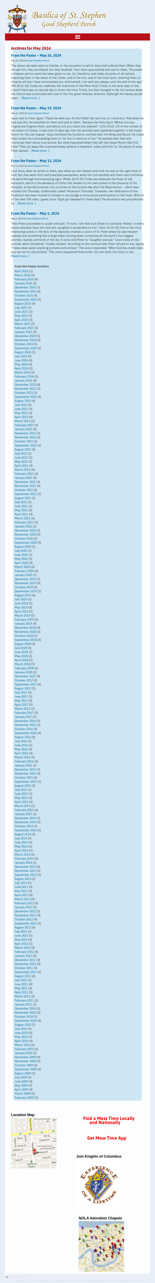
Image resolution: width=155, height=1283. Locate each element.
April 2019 (21, 611)
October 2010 (24, 1016)
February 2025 (24, 328)
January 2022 (23, 477)
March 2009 (22, 1093)
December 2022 (25, 433)
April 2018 (21, 660)
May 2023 (21, 413)
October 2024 (24, 344)
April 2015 (21, 802)
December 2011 (25, 960)
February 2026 (24, 279)
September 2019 (26, 591)
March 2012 (22, 947)
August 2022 (23, 449)
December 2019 (25, 579)
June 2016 (21, 745)
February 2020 (24, 571)
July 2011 (21, 980)
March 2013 (22, 899)
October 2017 (24, 680)
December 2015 (25, 769)
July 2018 (21, 648)
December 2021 (25, 482)
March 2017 (22, 708)
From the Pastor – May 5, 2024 (35, 214)
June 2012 (21, 935)
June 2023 (21, 409)
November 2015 (25, 773)
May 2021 (21, 510)
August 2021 (23, 498)
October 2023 (24, 392)
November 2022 (25, 437)
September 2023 (26, 396)
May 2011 (21, 988)
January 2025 (23, 332)
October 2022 (24, 441)
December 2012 (25, 911)
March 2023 (22, 421)
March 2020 (22, 567)
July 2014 (21, 838)
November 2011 (25, 964)
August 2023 (23, 400)
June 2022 (21, 457)
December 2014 (25, 818)
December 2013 (25, 866)
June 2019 (21, 603)
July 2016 (21, 741)
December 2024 (25, 336)
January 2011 (23, 1004)
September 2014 (26, 830)
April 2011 (21, 992)
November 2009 (25, 1061)
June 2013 (21, 887)
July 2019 (21, 599)
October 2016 (24, 729)
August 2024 (23, 352)
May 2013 (21, 891)
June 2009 (21, 1081)
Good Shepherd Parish (38, 61)
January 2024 (23, 380)
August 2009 (23, 1073)
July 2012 (21, 931)
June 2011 (21, 984)
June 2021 (21, 506)
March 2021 (22, 518)
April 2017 (21, 704)
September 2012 (26, 923)
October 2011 (24, 968)
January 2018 (23, 672)
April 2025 (21, 319)
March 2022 (22, 469)
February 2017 (24, 712)
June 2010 (21, 1032)
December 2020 (25, 530)
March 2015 (22, 806)
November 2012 (25, 915)
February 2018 (24, 668)
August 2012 (23, 927)
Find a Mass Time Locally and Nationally (109, 1120)
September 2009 (26, 1069)
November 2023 (25, 388)
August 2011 (23, 976)
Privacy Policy (141, 1281)
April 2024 (21, 368)
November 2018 (25, 631)
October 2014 (24, 826)
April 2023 (21, 417)
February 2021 (24, 522)
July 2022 (21, 453)
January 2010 (23, 1053)
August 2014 (23, 834)
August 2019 (23, 595)
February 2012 (24, 951)
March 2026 (22, 275)
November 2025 (25, 291)
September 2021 (26, 494)
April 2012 (21, 943)
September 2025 (26, 299)
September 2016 (26, 733)
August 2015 (23, 785)
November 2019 (25, 583)
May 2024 (21, 364)
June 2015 (21, 793)
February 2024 (24, 376)
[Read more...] (31, 98)
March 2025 (22, 324)
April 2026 (21, 271)
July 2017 (21, 692)
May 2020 (21, 558)
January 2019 (23, 623)
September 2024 (26, 348)
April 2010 (21, 1041)
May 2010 (21, 1037)
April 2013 (21, 895)
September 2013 (26, 874)
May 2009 (21, 1085)
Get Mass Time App (106, 1138)
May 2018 (21, 656)
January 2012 (23, 955)
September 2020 (26, 542)
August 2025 (23, 303)
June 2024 (21, 360)
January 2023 (23, 429)
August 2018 (23, 644)
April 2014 (21, 850)
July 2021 (21, 502)
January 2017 (23, 716)
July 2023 (21, 405)
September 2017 (26, 684)
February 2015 (24, 810)
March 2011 (22, 996)
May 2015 (21, 797)
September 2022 (26, 445)
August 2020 (23, 546)
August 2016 (23, 737)
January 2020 (23, 575)
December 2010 (25, 1008)
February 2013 (24, 903)
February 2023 (24, 425)
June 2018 (21, 652)
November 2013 (25, 870)
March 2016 (22, 757)
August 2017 (23, 688)
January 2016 (23, 765)
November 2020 (25, 534)
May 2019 (21, 607)
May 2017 (21, 700)
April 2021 (21, 514)
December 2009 (25, 1057)
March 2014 (22, 854)
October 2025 (24, 295)
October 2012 (24, 919)
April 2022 (21, 465)
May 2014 (21, 846)
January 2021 (23, 526)
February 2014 (24, 858)
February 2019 (24, 619)
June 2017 (21, 696)
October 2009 (24, 1065)
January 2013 (23, 907)
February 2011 (24, 1000)
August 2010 (23, 1024)
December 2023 (25, 384)
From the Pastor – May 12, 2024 (36, 161)
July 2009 (21, 1077)
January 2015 (23, 814)
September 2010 (26, 1020)
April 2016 (21, 753)
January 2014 (23, 862)
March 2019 (22, 615)
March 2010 (22, 1045)
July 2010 (21, 1028)
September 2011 (26, 972)
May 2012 (21, 939)
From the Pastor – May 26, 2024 (36, 56)
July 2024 (21, 356)
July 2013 (21, 883)
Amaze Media (126, 1281)
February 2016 (24, 761)
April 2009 (21, 1089)
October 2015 (24, 777)
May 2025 (21, 315)
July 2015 (21, 789)
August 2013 (23, 879)
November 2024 (25, 340)
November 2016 (25, 725)
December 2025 (25, 287)
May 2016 (21, 749)
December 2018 (25, 627)
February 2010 (24, 1049)
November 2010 (25, 1012)
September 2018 (26, 640)
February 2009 (24, 1097)
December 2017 (25, 676)
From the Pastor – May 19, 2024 (36, 108)
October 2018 (24, 635)
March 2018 (22, 664)
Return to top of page (19, 1277)
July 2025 (21, 307)
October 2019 (24, 587)
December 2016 (25, 721)
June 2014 (21, 842)
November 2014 (25, 822)
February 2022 (24, 473)
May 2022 (21, 461)
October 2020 (24, 538)
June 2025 (21, 311)
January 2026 (23, 283)
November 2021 (25, 486)
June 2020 (21, 554)
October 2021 (24, 490)
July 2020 (21, 550)
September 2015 (26, 781)
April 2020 (21, 563)
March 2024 (22, 372)
